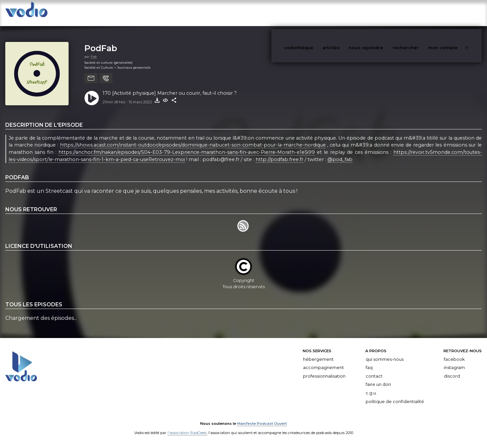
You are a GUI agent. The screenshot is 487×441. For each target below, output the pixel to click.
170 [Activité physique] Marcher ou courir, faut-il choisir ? (170, 86)
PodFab (100, 41)
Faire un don (378, 377)
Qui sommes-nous (385, 352)
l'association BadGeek (187, 426)
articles (345, 12)
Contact (374, 369)
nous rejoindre (379, 12)
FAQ (369, 360)
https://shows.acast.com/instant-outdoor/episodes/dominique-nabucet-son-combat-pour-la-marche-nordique (193, 139)
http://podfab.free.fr (279, 153)
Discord (452, 369)
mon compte (454, 12)
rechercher (418, 12)
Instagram (454, 360)
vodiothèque (314, 12)
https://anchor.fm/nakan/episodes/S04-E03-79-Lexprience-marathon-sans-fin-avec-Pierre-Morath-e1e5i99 (186, 146)
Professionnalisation (324, 369)
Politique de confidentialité (395, 394)
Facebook (454, 352)
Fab (94, 50)
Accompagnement (323, 360)
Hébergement (318, 352)
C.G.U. (371, 386)
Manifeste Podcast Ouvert (262, 417)
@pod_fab (339, 153)
